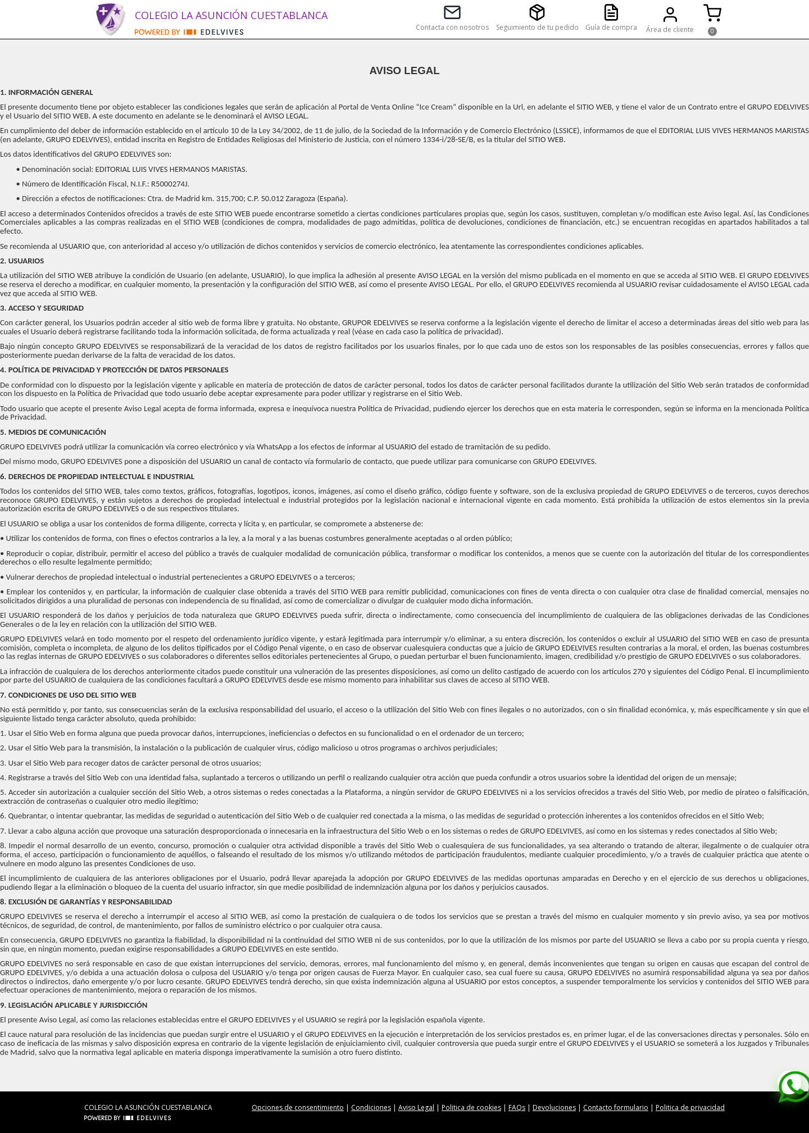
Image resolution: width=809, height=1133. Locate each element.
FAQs (516, 1107)
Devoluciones (554, 1107)
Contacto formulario (615, 1107)
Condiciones (371, 1107)
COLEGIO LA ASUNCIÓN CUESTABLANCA (231, 15)
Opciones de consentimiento (298, 1107)
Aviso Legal (416, 1107)
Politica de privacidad (690, 1107)
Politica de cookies (471, 1107)
